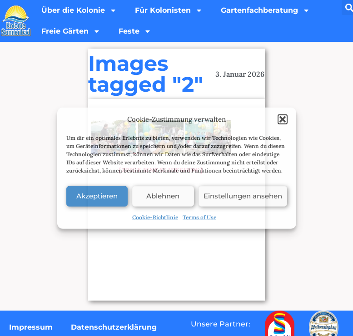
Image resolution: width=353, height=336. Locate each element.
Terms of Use (199, 216)
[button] (282, 119)
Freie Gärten (70, 31)
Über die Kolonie (79, 10)
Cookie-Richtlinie (155, 216)
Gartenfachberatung (265, 10)
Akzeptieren (97, 196)
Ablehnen (162, 196)
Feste (135, 31)
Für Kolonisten (169, 10)
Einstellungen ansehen (243, 196)
